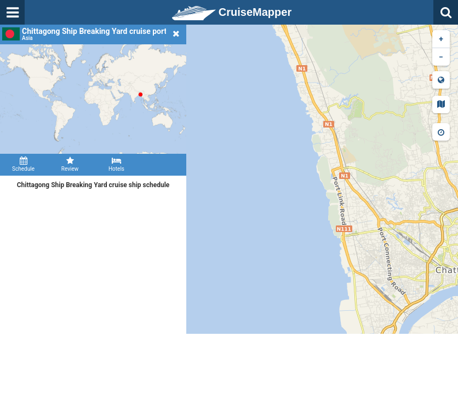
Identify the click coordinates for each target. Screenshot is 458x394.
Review (70, 164)
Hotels (116, 164)
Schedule (23, 164)
